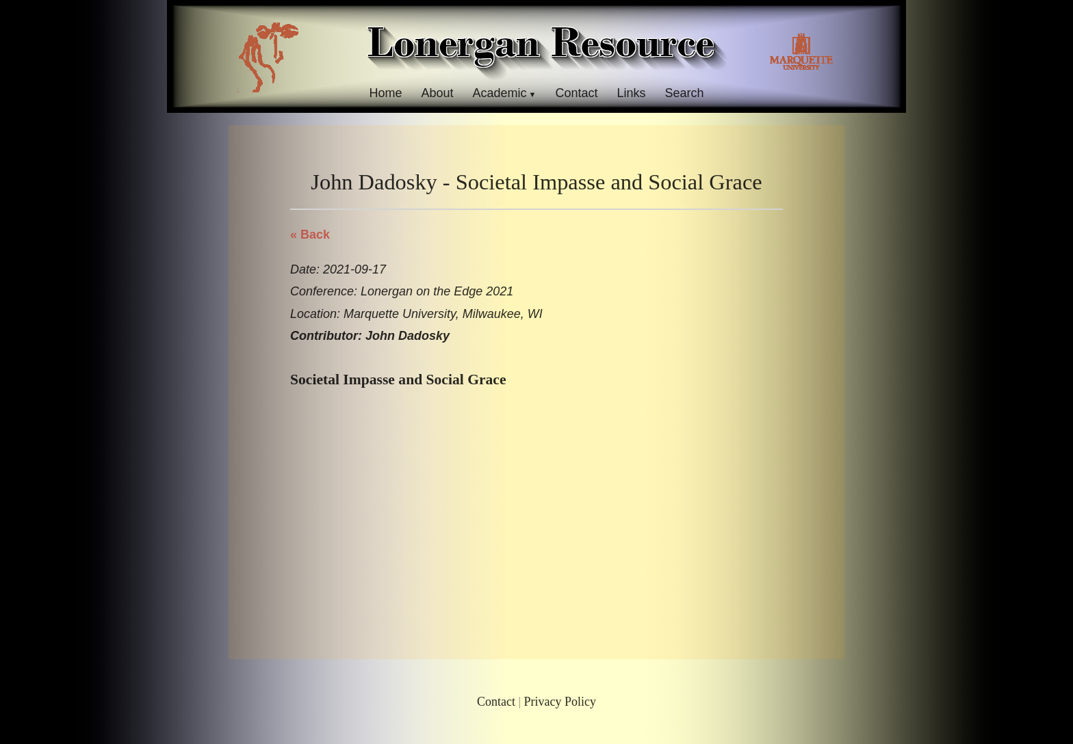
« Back (310, 234)
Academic (499, 93)
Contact (576, 93)
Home (385, 93)
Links (631, 93)
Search (684, 93)
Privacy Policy (560, 701)
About (437, 93)
